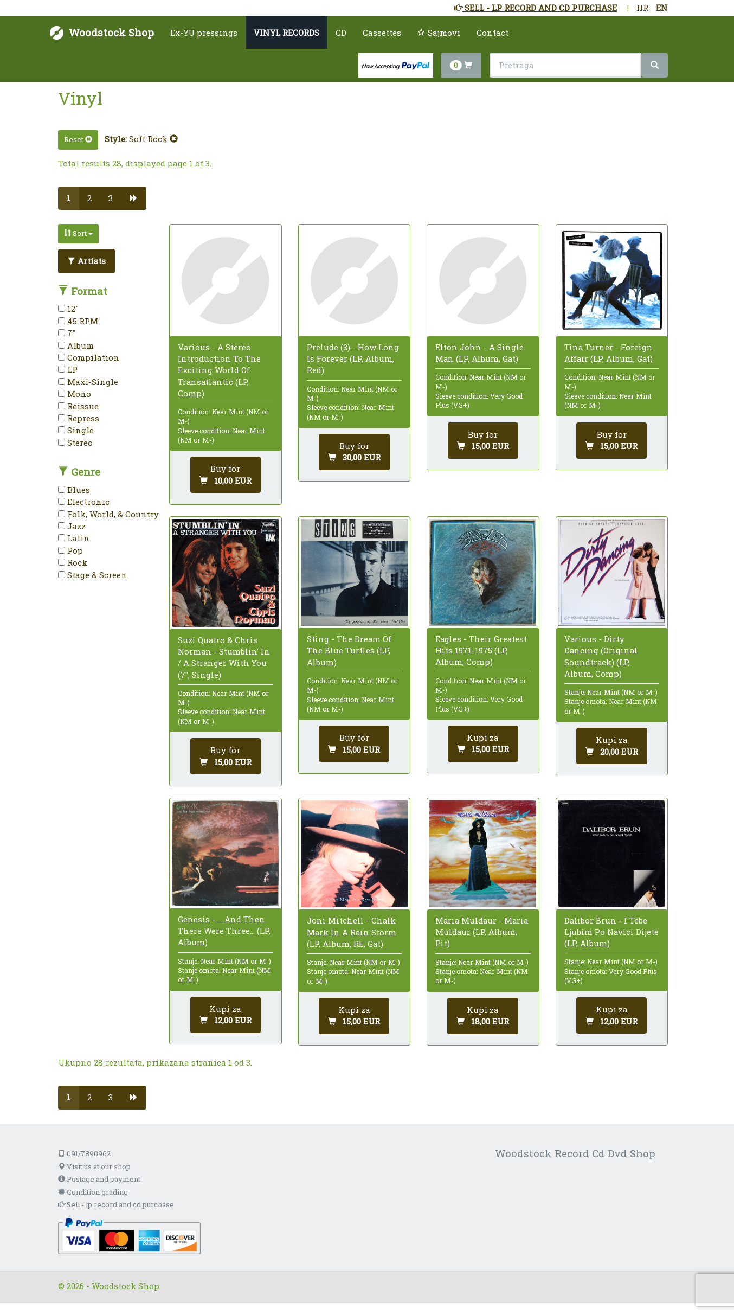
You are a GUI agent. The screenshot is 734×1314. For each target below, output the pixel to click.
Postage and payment (99, 1179)
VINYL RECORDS (286, 32)
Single (76, 430)
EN (662, 7)
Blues (74, 489)
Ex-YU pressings (203, 32)
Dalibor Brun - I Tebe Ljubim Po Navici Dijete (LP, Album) (611, 931)
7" (66, 333)
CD (341, 32)
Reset (78, 139)
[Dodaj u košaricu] (611, 746)
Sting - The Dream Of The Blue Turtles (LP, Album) (349, 650)
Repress (78, 418)
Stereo (75, 442)
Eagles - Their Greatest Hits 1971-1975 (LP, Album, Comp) (481, 650)
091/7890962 (84, 1153)
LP (68, 369)
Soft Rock (153, 138)
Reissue (78, 406)
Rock (72, 562)
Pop (70, 550)
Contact (492, 32)
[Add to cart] (225, 475)
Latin (73, 538)
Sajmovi (438, 32)
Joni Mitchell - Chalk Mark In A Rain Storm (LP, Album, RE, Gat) (351, 931)
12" (68, 308)
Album (76, 345)
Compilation (88, 357)
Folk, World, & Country (108, 514)
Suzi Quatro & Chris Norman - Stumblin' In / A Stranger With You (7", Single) (224, 657)
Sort (78, 233)
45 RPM (78, 321)
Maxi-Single (88, 381)
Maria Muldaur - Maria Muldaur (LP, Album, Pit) (481, 931)
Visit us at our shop (94, 1166)
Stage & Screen (92, 574)
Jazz (72, 526)
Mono (74, 393)
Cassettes (382, 32)
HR (642, 7)
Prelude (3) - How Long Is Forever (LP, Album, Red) (353, 358)
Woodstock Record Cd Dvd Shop (575, 1153)
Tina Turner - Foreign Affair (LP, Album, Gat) (608, 353)
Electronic (84, 501)
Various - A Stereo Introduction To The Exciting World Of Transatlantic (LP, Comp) (219, 370)
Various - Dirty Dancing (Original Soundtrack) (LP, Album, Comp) (601, 656)
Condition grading (93, 1192)
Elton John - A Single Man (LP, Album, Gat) (479, 353)
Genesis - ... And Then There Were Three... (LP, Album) (224, 930)
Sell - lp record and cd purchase (116, 1204)
